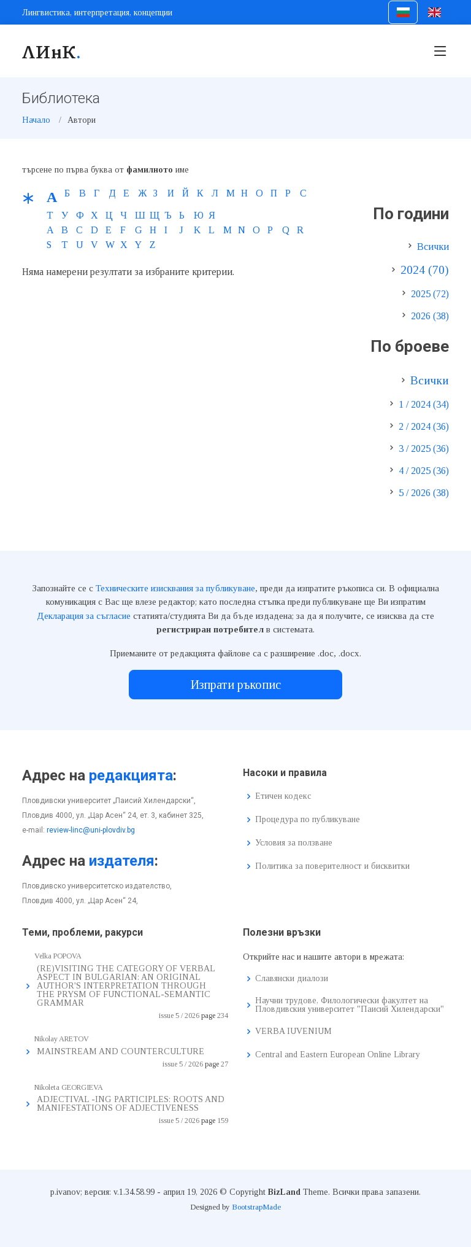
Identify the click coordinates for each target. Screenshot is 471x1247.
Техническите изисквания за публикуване (175, 588)
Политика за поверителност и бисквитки (332, 866)
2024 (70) (424, 269)
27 (224, 1064)
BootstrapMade (256, 1206)
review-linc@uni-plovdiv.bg (91, 830)
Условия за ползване (293, 843)
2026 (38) (430, 316)
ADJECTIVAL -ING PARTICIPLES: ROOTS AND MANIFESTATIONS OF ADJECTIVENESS (130, 1104)
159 (222, 1120)
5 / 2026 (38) (424, 493)
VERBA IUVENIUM (293, 1031)
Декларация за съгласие (84, 616)
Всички (433, 246)
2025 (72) (430, 294)
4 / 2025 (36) (424, 470)
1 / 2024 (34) (424, 404)
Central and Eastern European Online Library (337, 1055)
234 (222, 1015)
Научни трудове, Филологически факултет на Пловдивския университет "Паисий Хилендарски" (349, 1005)
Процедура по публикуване (307, 819)
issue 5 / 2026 (179, 1015)
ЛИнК (52, 51)
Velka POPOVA (58, 956)
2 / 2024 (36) (424, 426)
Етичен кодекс (283, 796)
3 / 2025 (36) (424, 448)
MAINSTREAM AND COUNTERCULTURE (120, 1051)
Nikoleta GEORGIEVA (68, 1087)
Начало (36, 120)
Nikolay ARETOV (61, 1039)
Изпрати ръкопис (236, 684)
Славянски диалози (291, 978)
